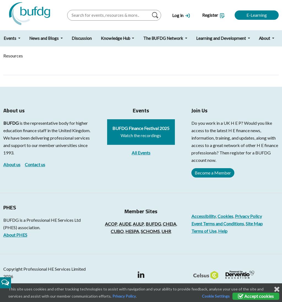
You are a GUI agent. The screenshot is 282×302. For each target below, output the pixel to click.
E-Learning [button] (256, 15)
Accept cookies (256, 296)
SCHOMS (150, 231)
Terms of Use (203, 231)
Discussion (82, 38)
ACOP (111, 223)
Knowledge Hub (116, 38)
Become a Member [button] (213, 172)
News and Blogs (44, 38)
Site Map (254, 223)
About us (11, 164)
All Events (141, 152)
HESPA (132, 231)
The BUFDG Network (163, 38)
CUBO (117, 231)
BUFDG (11, 123)
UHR (166, 231)
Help (222, 231)
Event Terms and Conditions (217, 223)
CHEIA (169, 223)
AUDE (125, 223)
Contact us (35, 164)
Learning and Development (221, 38)
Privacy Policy (248, 216)
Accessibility (203, 216)
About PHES (15, 234)
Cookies (225, 216)
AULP (138, 223)
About (265, 38)
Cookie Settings (216, 296)
